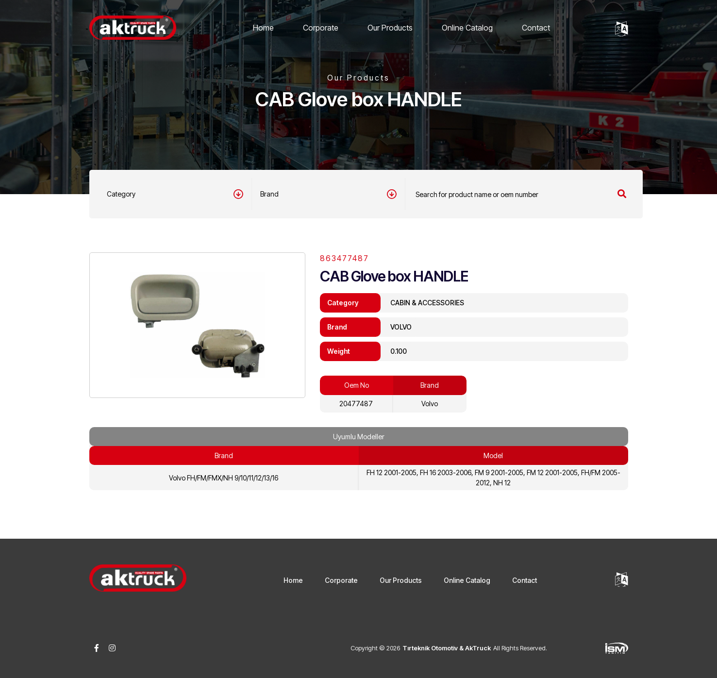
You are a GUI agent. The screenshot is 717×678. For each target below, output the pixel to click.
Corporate (320, 28)
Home (263, 28)
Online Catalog (467, 28)
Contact (536, 28)
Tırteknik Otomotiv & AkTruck (446, 648)
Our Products (390, 28)
